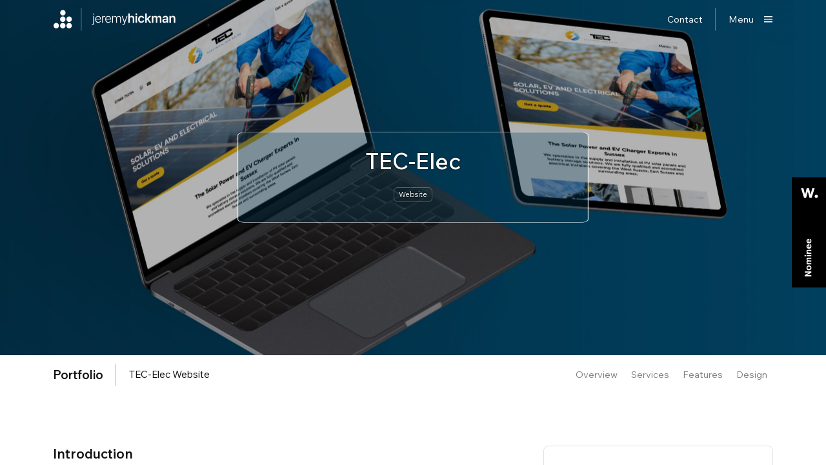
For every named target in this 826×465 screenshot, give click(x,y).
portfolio (78, 374)
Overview (597, 374)
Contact (685, 19)
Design (751, 374)
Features (703, 374)
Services (650, 374)
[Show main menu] (751, 19)
